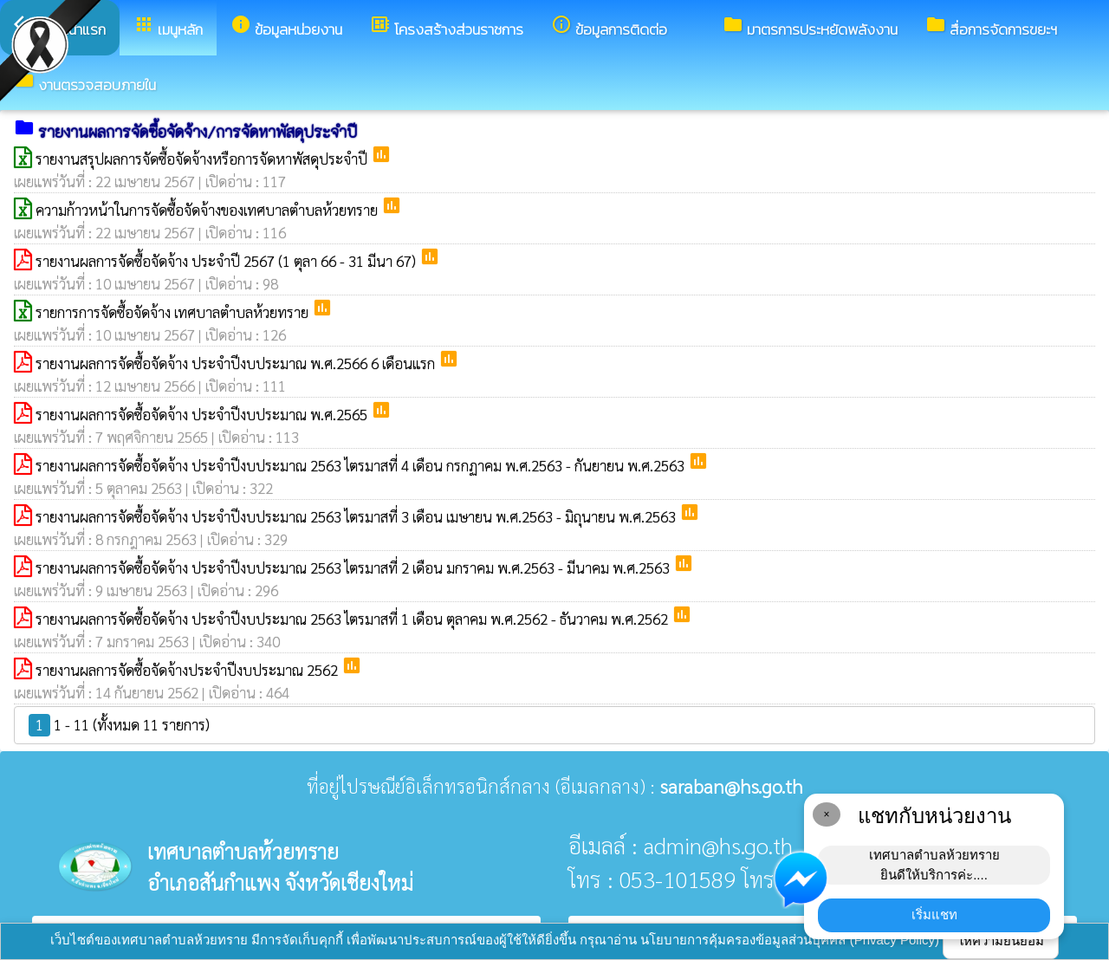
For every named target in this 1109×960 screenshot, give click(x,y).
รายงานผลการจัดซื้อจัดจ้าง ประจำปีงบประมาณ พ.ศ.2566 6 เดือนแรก (237, 363)
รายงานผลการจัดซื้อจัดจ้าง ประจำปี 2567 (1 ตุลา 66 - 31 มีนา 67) (227, 260)
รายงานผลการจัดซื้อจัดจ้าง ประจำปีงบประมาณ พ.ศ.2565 (203, 414)
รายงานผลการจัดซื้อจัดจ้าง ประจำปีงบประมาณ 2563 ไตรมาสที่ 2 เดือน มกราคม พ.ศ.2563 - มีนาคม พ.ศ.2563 (354, 567)
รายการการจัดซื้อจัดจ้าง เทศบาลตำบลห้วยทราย (174, 311)
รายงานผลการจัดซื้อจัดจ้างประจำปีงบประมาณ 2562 (188, 669)
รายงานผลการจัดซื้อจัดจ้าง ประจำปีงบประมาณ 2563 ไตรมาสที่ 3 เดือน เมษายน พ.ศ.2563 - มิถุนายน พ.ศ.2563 (357, 516)
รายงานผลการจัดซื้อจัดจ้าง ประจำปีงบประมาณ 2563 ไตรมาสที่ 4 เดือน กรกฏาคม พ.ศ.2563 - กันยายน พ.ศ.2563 (362, 465)
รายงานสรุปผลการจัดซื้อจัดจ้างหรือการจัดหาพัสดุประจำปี (203, 158)
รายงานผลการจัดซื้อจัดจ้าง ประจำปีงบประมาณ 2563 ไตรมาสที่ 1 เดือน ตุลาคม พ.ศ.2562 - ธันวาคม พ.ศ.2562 (353, 618)
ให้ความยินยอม (1000, 940)
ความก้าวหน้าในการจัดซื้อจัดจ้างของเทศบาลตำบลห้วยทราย (208, 209)
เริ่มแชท (934, 914)
